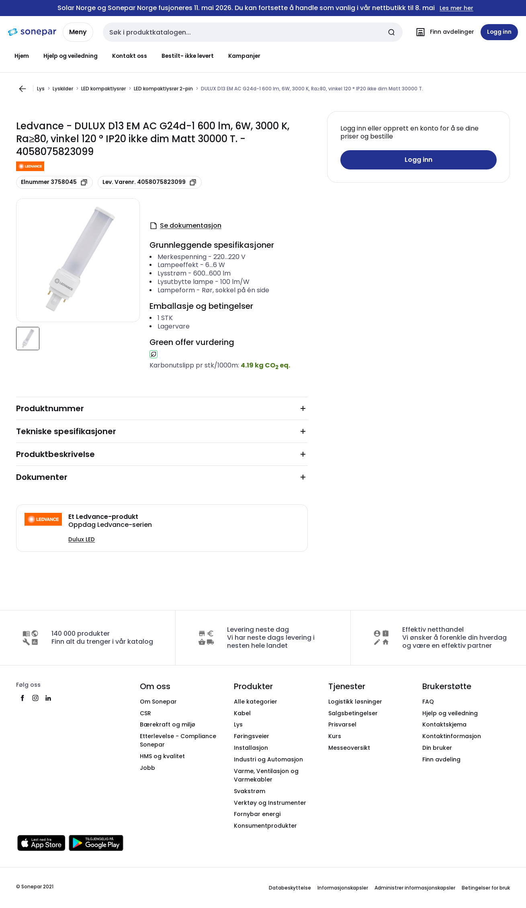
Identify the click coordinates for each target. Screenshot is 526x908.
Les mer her (456, 8)
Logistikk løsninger (355, 702)
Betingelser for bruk (486, 887)
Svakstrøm (249, 791)
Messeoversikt (349, 748)
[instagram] (35, 698)
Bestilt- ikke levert (188, 56)
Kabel (242, 713)
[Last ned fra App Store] (41, 843)
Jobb (147, 768)
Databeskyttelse (290, 887)
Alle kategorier (255, 702)
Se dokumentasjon (185, 225)
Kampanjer (244, 56)
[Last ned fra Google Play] (96, 843)
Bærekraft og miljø (167, 724)
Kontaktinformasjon (451, 736)
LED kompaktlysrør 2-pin (163, 88)
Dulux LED (81, 539)
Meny (78, 32)
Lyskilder (63, 88)
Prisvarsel (342, 724)
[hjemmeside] (32, 32)
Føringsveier (251, 736)
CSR (145, 713)
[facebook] (22, 698)
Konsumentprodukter (265, 826)
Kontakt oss (129, 56)
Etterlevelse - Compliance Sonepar (178, 740)
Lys (41, 88)
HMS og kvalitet (162, 756)
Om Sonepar (158, 702)
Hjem (21, 56)
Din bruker (437, 748)
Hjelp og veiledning (70, 56)
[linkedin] (48, 698)
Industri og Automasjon (268, 759)
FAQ (428, 702)
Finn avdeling (441, 759)
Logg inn (418, 159)
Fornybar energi (257, 814)
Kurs (334, 736)
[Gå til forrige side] (22, 88)
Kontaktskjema (444, 724)
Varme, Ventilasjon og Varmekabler (266, 775)
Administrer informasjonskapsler (415, 887)
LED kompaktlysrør (103, 88)
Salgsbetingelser (353, 713)
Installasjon (251, 748)
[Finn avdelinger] (443, 32)
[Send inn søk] (391, 32)
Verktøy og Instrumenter (270, 803)
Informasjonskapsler (342, 887)
